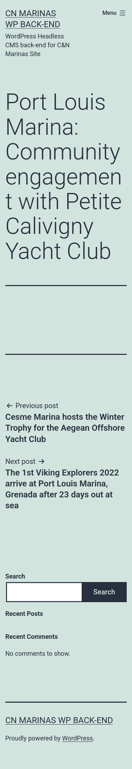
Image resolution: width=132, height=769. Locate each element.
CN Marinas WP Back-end (59, 720)
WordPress (77, 738)
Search (15, 576)
